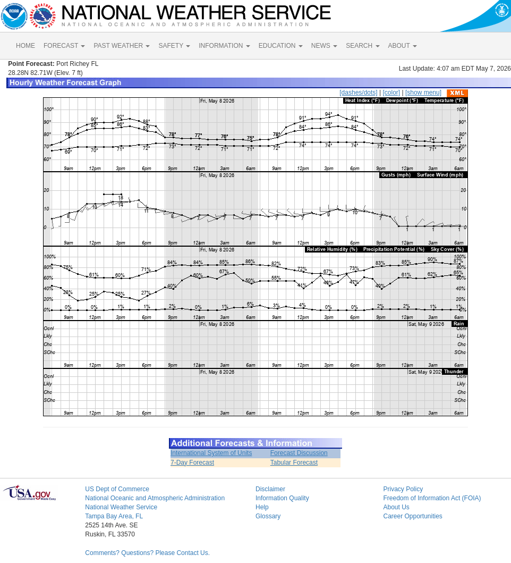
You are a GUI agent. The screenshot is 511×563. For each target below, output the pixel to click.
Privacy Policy (403, 489)
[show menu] (423, 92)
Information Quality (282, 498)
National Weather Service (121, 507)
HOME (25, 45)
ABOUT (402, 45)
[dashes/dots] (358, 92)
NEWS (324, 45)
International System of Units (211, 453)
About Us (396, 507)
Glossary (267, 516)
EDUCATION (281, 45)
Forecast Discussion (299, 453)
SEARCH (362, 45)
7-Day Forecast (192, 462)
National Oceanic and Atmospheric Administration (155, 498)
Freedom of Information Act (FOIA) (432, 498)
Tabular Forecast (294, 462)
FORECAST (64, 45)
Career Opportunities (412, 516)
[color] (391, 92)
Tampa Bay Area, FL (114, 516)
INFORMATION (224, 45)
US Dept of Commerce (117, 489)
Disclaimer (270, 489)
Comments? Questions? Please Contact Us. (147, 553)
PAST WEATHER (121, 45)
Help (262, 507)
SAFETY (174, 45)
